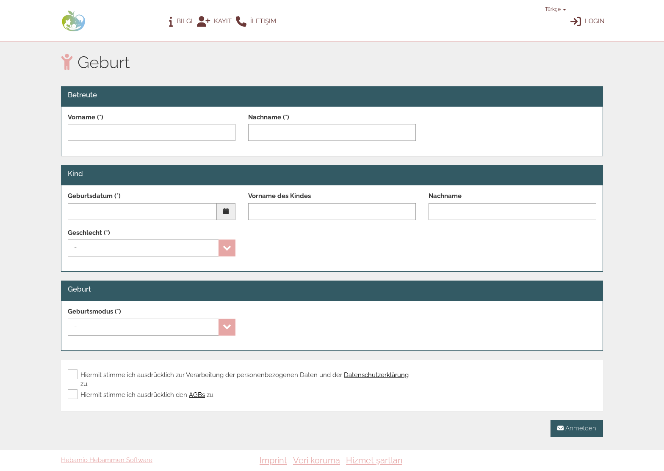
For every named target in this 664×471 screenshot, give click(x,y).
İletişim (256, 21)
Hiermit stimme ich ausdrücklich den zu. (141, 395)
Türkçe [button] (551, 9)
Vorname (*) (85, 117)
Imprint (273, 460)
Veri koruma (316, 460)
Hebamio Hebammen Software (106, 460)
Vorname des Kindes (279, 196)
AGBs (197, 395)
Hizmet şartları (374, 460)
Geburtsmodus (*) (94, 311)
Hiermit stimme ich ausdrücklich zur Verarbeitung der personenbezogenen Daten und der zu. (238, 379)
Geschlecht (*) (89, 233)
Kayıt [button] (214, 21)
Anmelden (576, 428)
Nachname (445, 196)
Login (587, 21)
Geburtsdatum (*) (94, 196)
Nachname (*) (268, 117)
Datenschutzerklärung (376, 375)
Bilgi (181, 21)
